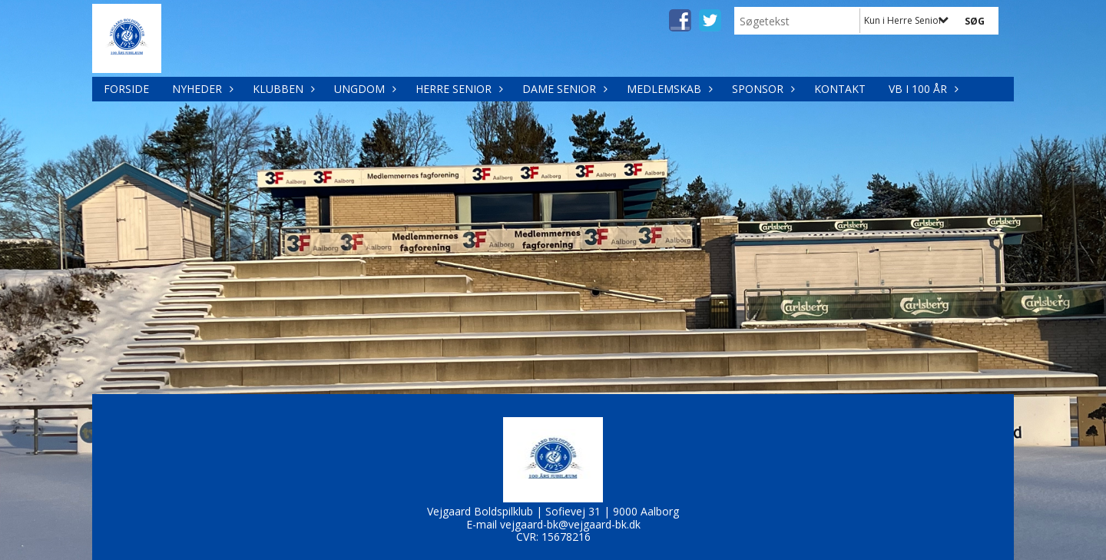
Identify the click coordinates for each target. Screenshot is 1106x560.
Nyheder (201, 88)
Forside (126, 88)
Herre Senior (457, 88)
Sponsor (761, 88)
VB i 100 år (922, 88)
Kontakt (840, 88)
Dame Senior (563, 88)
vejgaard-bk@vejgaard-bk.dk (570, 524)
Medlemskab (668, 88)
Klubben (282, 88)
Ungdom (363, 88)
